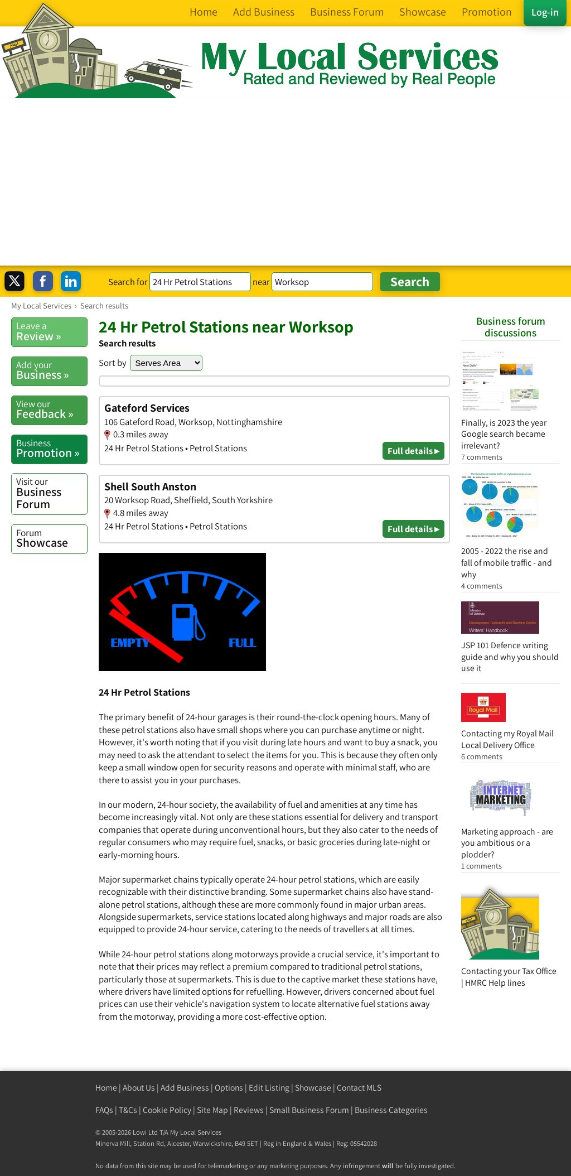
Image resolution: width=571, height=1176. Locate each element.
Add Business (185, 1087)
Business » (51, 370)
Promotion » (51, 448)
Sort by (113, 362)
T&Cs (128, 1110)
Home (106, 1087)
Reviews (249, 1110)
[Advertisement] (285, 182)
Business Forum (51, 493)
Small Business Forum (309, 1110)
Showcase (51, 538)
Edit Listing (269, 1087)
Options (229, 1087)
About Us (139, 1087)
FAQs (104, 1110)
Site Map (212, 1110)
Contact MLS (359, 1087)
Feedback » (51, 409)
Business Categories (391, 1110)
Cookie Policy (167, 1110)
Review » (51, 331)
